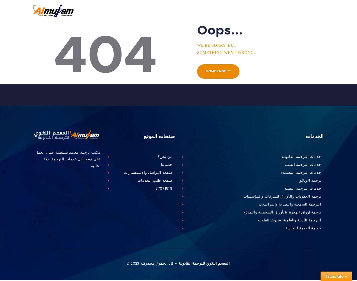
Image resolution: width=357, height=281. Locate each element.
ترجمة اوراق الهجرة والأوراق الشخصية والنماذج (282, 213)
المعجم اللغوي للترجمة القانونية (204, 264)
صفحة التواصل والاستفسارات (148, 173)
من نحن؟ (165, 157)
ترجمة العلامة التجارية (303, 229)
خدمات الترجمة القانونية (301, 157)
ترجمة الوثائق (310, 181)
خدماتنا (166, 165)
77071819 (163, 189)
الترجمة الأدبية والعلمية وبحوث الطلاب (289, 221)
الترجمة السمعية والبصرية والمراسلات (290, 205)
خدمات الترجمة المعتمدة (300, 173)
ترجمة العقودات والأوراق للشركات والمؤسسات (282, 197)
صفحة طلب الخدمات (155, 181)
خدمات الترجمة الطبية (303, 165)
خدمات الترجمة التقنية (302, 189)
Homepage (217, 73)
